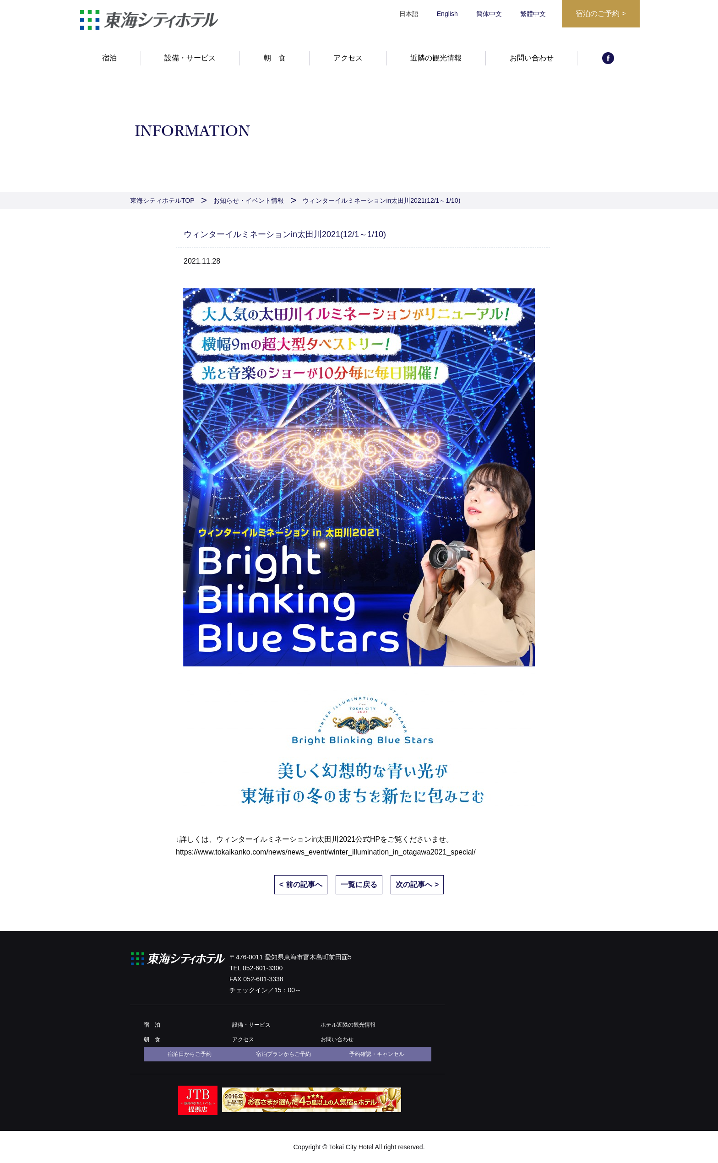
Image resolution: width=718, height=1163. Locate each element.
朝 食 (275, 58)
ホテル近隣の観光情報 (348, 1025)
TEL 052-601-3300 (256, 968)
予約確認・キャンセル (376, 1054)
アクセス (348, 58)
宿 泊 (152, 1025)
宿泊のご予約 (601, 13)
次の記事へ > (417, 884)
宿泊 (109, 58)
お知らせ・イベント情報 (248, 200)
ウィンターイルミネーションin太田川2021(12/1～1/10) (381, 200)
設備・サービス (190, 58)
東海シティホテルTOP (162, 200)
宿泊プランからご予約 (283, 1054)
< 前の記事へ (300, 884)
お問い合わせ (532, 58)
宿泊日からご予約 (190, 1054)
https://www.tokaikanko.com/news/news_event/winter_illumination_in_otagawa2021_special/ (326, 852)
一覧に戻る (359, 884)
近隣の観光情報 (436, 58)
